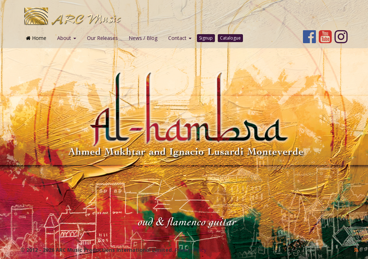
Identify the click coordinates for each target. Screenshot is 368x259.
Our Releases (102, 38)
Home (36, 38)
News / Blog (143, 38)
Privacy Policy (190, 249)
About (66, 38)
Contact (180, 38)
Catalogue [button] (230, 38)
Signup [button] (206, 38)
